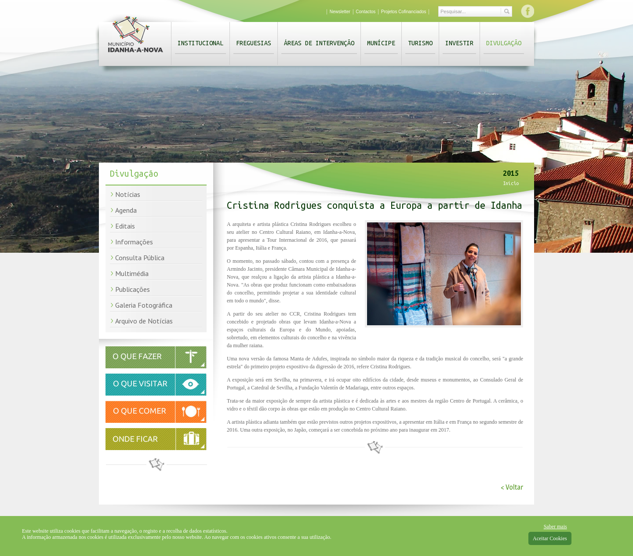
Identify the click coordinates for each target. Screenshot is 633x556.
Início (511, 183)
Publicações (132, 289)
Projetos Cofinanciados (403, 11)
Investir (459, 43)
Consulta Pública (139, 257)
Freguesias (253, 43)
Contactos (365, 11)
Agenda (126, 210)
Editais (125, 226)
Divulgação (503, 43)
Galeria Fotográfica (143, 305)
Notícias (127, 194)
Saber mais (555, 526)
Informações (134, 241)
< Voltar (512, 487)
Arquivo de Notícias (144, 320)
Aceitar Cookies (550, 538)
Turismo (420, 43)
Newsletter (340, 11)
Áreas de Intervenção (319, 43)
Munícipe (381, 43)
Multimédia (132, 273)
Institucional (200, 43)
